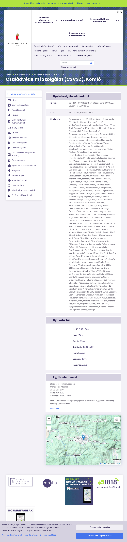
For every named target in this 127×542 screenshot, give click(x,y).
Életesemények (85, 55)
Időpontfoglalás (41, 51)
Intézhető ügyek (104, 46)
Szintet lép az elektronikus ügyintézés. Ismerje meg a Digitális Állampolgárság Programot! (63, 3)
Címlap (9, 75)
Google (118, 464)
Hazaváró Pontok (65, 55)
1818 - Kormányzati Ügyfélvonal (82, 50)
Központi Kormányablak (68, 46)
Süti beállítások (50, 530)
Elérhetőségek (58, 51)
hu (117, 12)
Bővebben (54, 409)
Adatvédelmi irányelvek (12, 530)
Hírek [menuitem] (118, 20)
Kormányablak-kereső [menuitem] (72, 20)
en (121, 12)
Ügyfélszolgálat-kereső (44, 46)
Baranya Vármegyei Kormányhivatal (49, 75)
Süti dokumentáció (33, 530)
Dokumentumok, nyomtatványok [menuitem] (77, 34)
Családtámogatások (44, 55)
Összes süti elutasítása (100, 524)
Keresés (91, 63)
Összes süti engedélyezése (99, 534)
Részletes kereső (68, 67)
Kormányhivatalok (17, 38)
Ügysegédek (87, 46)
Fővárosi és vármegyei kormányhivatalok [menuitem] (46, 20)
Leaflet (103, 464)
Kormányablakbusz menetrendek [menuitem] (99, 20)
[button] (83, 96)
